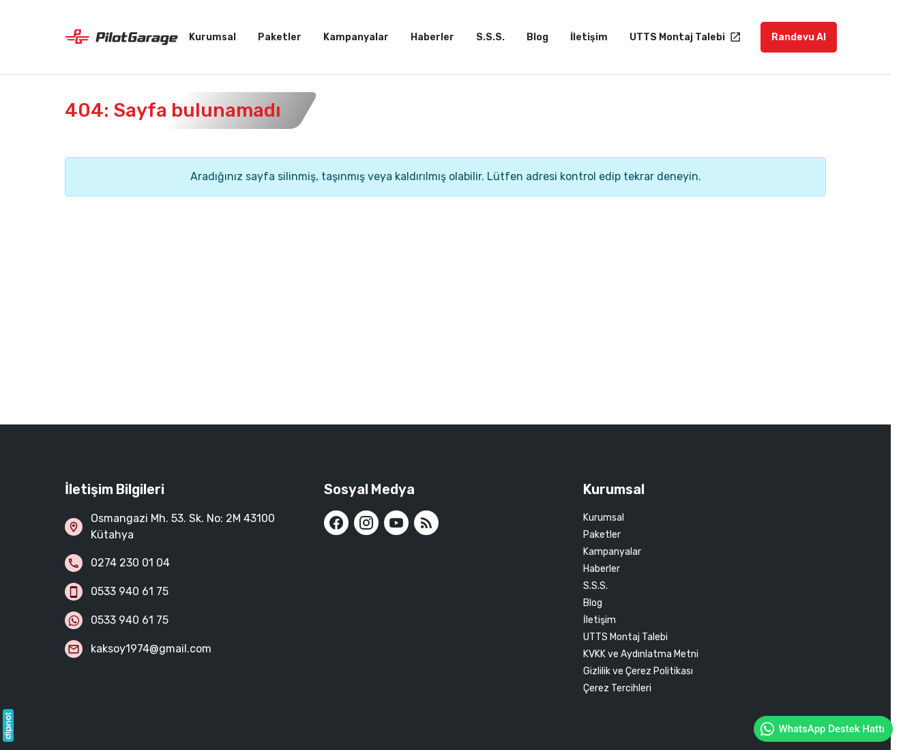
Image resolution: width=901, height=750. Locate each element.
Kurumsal (603, 517)
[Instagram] (366, 522)
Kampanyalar (612, 552)
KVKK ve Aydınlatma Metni (640, 654)
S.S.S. (595, 586)
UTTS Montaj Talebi (625, 637)
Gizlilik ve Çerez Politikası (638, 671)
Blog (592, 603)
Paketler (602, 534)
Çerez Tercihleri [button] (617, 688)
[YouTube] (396, 522)
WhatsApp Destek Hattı (822, 729)
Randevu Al (798, 37)
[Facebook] (336, 522)
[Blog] (426, 522)
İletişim (599, 620)
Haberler (601, 569)
